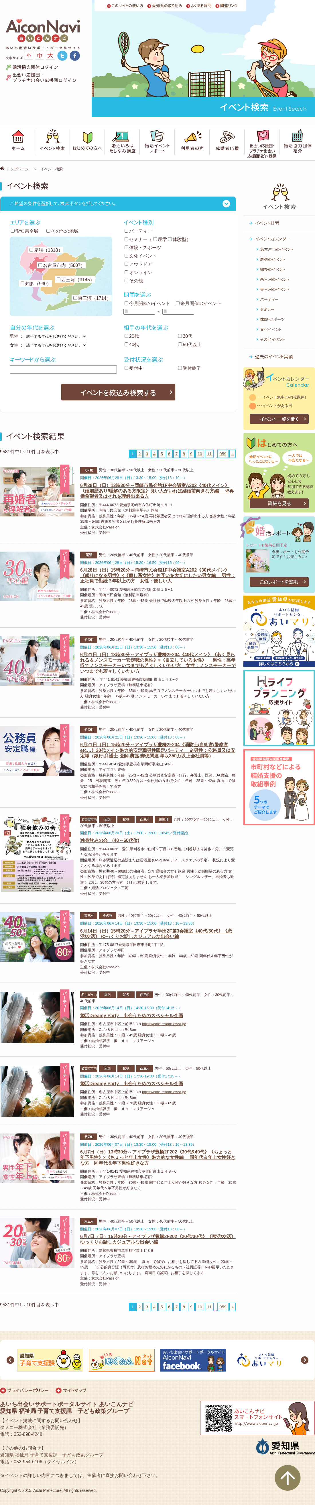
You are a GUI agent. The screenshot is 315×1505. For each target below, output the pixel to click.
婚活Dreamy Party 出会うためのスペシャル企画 (131, 1015)
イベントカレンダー (273, 239)
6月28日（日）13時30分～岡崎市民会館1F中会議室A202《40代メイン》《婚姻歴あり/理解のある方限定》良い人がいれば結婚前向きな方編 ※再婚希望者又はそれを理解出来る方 (157, 491)
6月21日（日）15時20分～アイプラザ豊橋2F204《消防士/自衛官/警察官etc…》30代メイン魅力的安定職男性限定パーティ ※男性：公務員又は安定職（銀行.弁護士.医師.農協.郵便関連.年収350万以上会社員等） (157, 750)
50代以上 (190, 344)
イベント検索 (267, 223)
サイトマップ (74, 1390)
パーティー (138, 231)
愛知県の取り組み (167, 6)
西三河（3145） (75, 279)
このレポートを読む (279, 582)
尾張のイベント (272, 259)
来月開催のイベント (199, 303)
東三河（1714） (92, 298)
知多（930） (36, 283)
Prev (10, 1360)
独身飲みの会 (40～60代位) (109, 840)
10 (200, 454)
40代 (132, 344)
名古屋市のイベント (276, 249)
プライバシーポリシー (28, 1390)
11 (209, 454)
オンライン (138, 272)
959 (223, 454)
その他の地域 (62, 231)
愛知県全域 (24, 231)
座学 (160, 239)
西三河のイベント (274, 279)
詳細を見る (279, 503)
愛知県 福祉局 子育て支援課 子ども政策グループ (51, 1454)
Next (304, 1360)
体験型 (177, 239)
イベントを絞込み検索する (118, 393)
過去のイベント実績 (274, 357)
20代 (132, 336)
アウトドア (138, 264)
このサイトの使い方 (127, 6)
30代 (185, 336)
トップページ (17, 169)
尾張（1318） (46, 250)
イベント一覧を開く (279, 419)
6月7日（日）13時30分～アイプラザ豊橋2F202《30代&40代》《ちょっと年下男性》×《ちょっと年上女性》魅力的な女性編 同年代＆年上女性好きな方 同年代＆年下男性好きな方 (157, 1157)
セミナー (136, 239)
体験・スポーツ (143, 247)
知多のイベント (272, 269)
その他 (134, 280)
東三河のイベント (274, 289)
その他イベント (272, 339)
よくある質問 (201, 6)
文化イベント (141, 256)
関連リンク (229, 6)
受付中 (134, 368)
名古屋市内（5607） (61, 265)
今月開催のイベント (147, 303)
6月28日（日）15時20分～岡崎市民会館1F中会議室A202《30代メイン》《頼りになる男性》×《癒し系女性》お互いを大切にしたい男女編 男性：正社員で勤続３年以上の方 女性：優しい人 (157, 575)
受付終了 (189, 368)
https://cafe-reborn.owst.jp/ (164, 1024)
